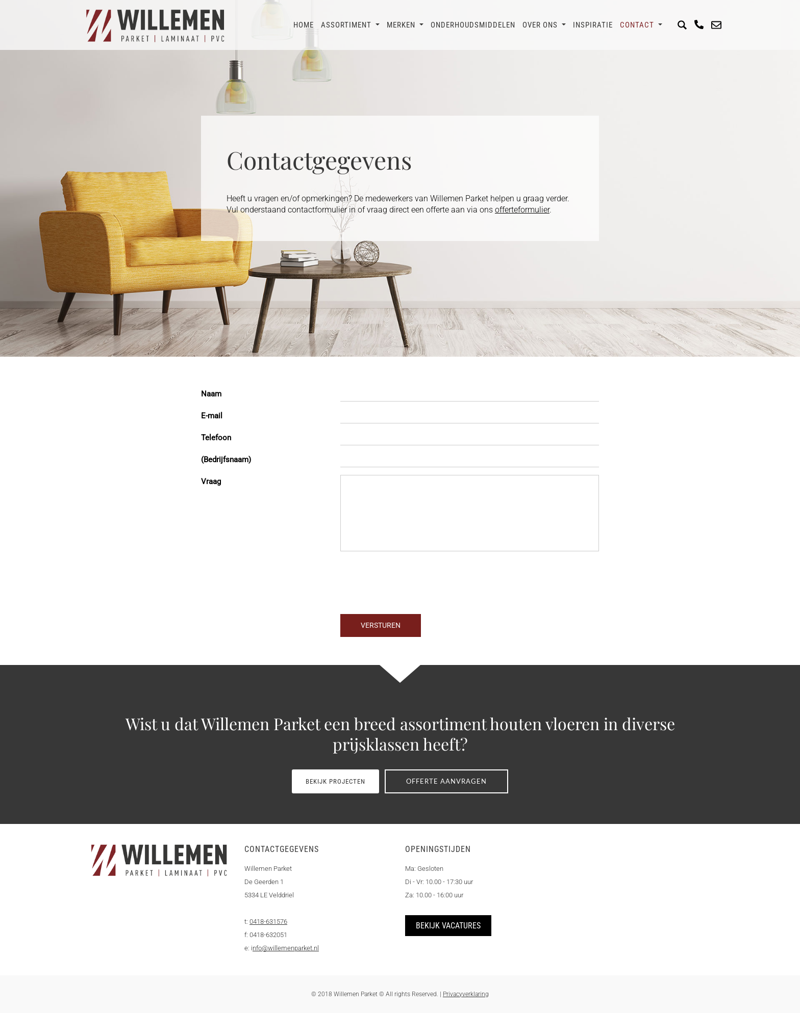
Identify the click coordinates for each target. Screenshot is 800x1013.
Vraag (211, 481)
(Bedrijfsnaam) (226, 459)
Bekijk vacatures (448, 925)
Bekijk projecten (334, 781)
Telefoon (216, 437)
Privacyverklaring (466, 994)
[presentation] (278, 594)
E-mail (211, 415)
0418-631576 (268, 921)
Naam (211, 393)
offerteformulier (522, 210)
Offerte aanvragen (448, 781)
